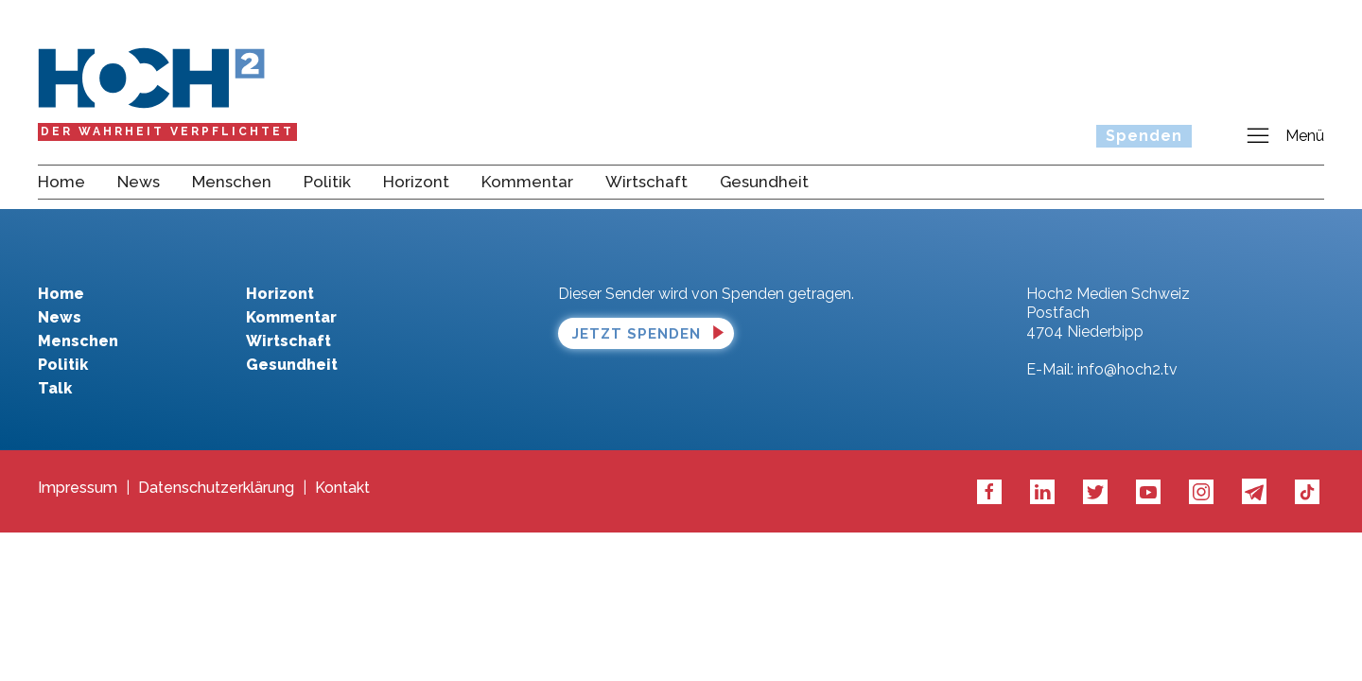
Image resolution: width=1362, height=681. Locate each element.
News (138, 181)
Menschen (231, 181)
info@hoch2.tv (1127, 369)
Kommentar (527, 181)
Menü (1284, 136)
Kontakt (342, 488)
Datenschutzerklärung (216, 488)
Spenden (1144, 136)
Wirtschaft (646, 181)
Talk (55, 388)
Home (61, 181)
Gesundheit (764, 181)
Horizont (416, 181)
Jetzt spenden (636, 333)
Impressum (77, 488)
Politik (327, 181)
